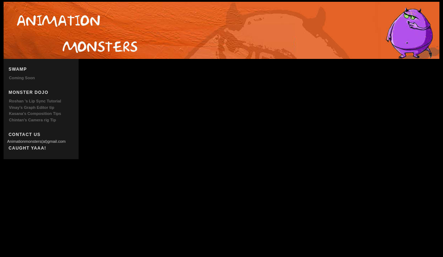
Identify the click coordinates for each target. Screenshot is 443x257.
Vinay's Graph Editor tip (31, 107)
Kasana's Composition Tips (35, 113)
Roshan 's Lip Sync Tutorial (35, 101)
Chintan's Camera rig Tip (32, 120)
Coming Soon (22, 78)
